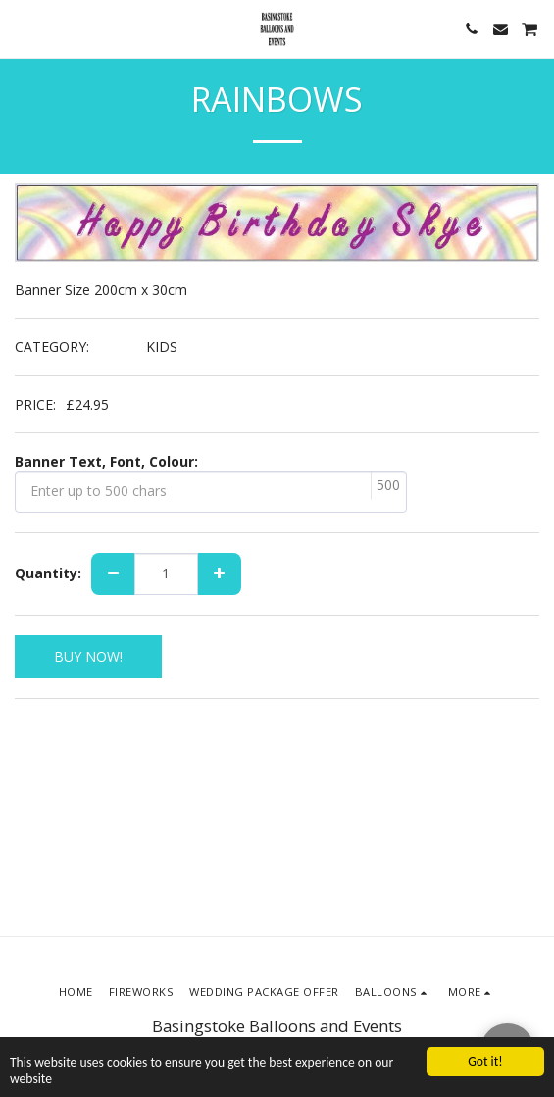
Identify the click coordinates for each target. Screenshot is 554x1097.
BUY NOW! (88, 656)
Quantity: (48, 573)
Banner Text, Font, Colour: (106, 462)
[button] (21, 28)
